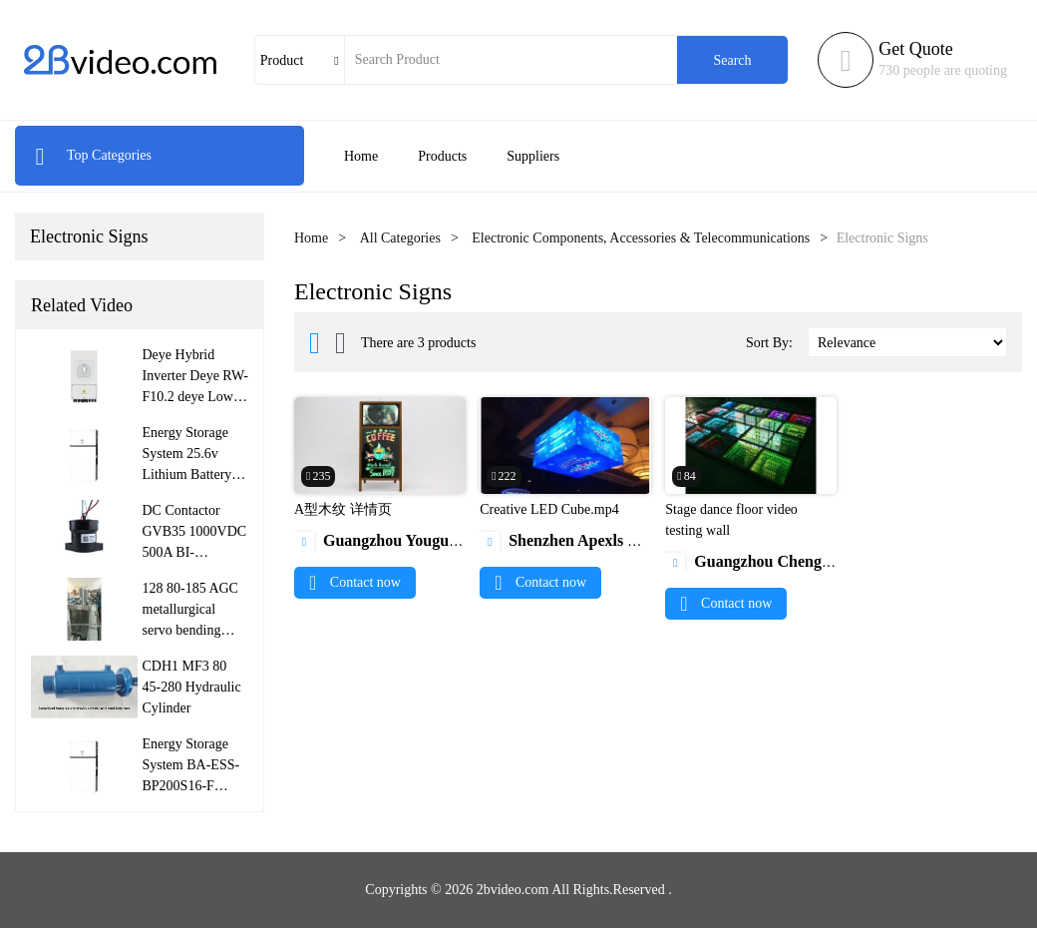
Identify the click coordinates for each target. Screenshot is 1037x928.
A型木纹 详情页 (343, 509)
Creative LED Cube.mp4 (549, 509)
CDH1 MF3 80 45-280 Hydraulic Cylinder (192, 687)
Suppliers (533, 156)
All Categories (400, 238)
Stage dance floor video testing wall (731, 520)
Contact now (355, 582)
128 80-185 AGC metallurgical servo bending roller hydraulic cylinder (190, 630)
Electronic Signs (89, 236)
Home (361, 156)
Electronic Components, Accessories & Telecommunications (641, 238)
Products (442, 156)
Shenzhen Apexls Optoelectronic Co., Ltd (634, 540)
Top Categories (93, 155)
